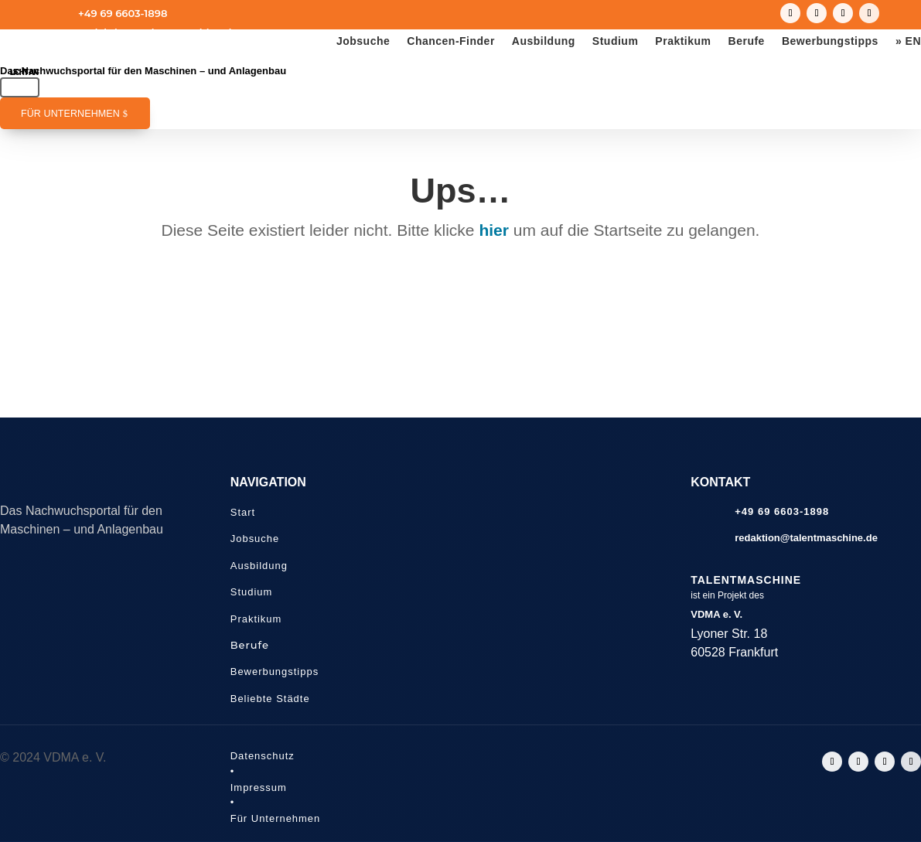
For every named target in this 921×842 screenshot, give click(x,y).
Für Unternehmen (70, 113)
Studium (615, 41)
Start (242, 512)
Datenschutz (262, 756)
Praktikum (683, 41)
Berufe (746, 41)
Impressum (258, 787)
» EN (908, 41)
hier (494, 230)
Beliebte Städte (270, 698)
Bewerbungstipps (830, 41)
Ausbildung (543, 41)
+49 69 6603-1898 (122, 13)
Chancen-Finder (451, 41)
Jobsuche (363, 41)
